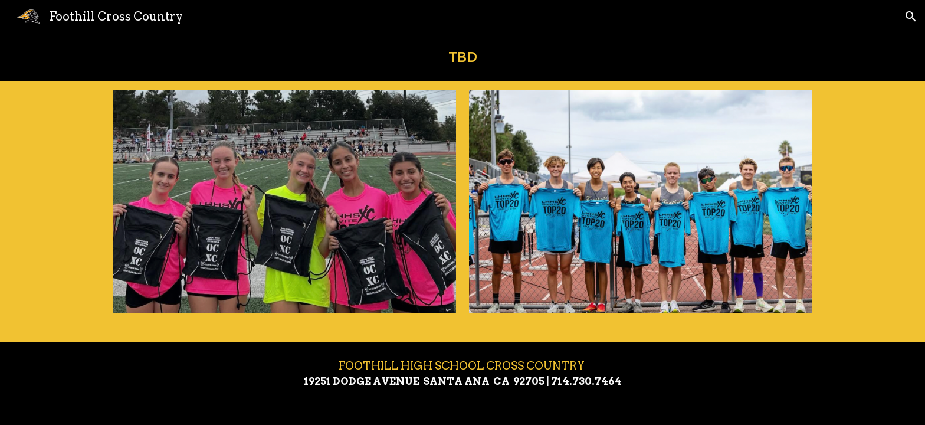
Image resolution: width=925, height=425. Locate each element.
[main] (462, 56)
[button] (911, 16)
